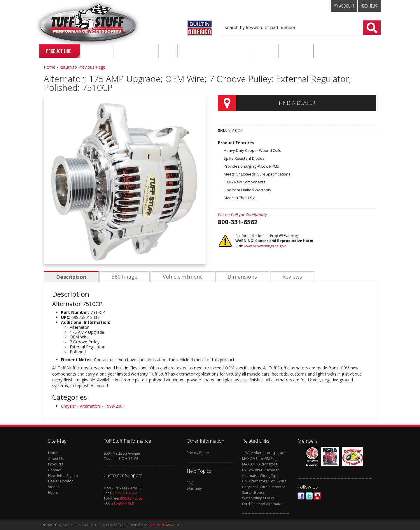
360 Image (123, 276)
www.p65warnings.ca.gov (265, 246)
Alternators (90, 406)
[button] (300, 27)
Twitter (309, 496)
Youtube (317, 496)
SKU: (223, 130)
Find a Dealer (297, 102)
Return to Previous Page (82, 67)
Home (49, 67)
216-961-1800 (125, 493)
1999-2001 (115, 406)
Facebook (301, 496)
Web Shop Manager (165, 524)
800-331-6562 (131, 498)
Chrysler (68, 406)
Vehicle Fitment (181, 276)
